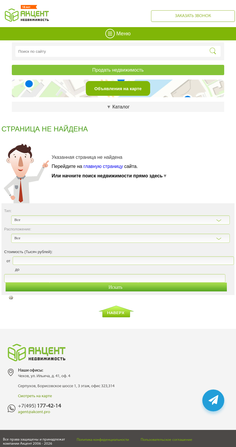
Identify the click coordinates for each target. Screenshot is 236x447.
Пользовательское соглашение (166, 440)
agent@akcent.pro (34, 412)
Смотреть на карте (35, 396)
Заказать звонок (193, 16)
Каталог (118, 107)
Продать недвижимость (118, 69)
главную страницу (103, 166)
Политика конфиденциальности (103, 440)
